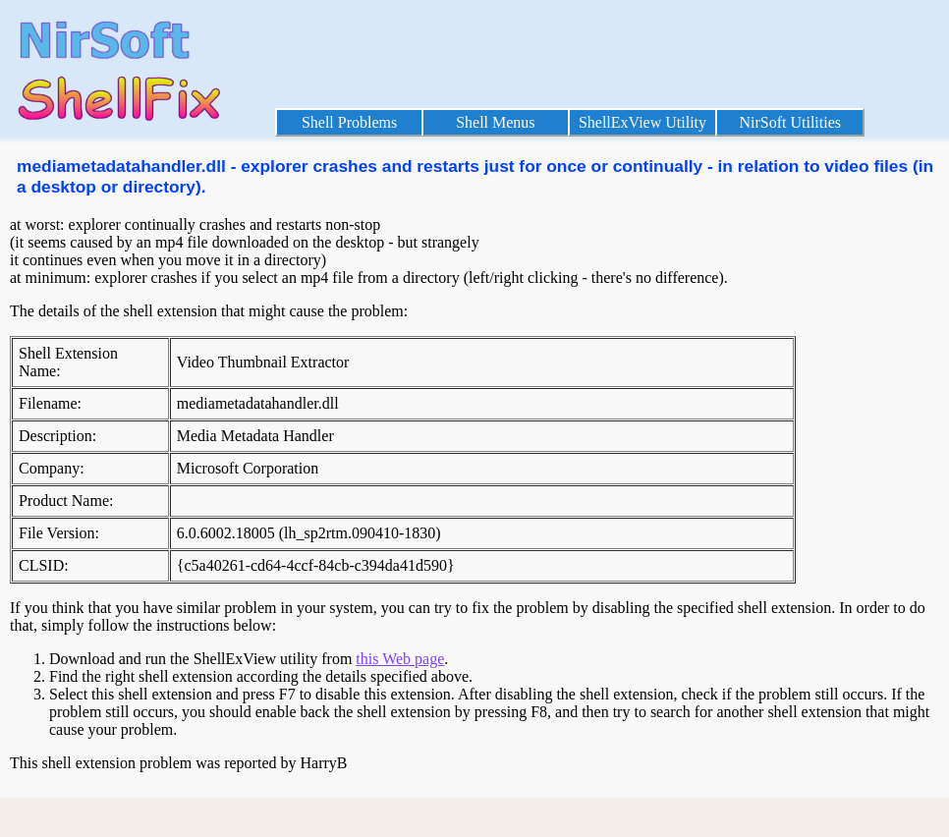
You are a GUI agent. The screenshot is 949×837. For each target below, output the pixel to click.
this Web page (400, 658)
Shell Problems (349, 122)
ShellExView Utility (642, 122)
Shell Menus (495, 122)
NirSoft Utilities (790, 122)
